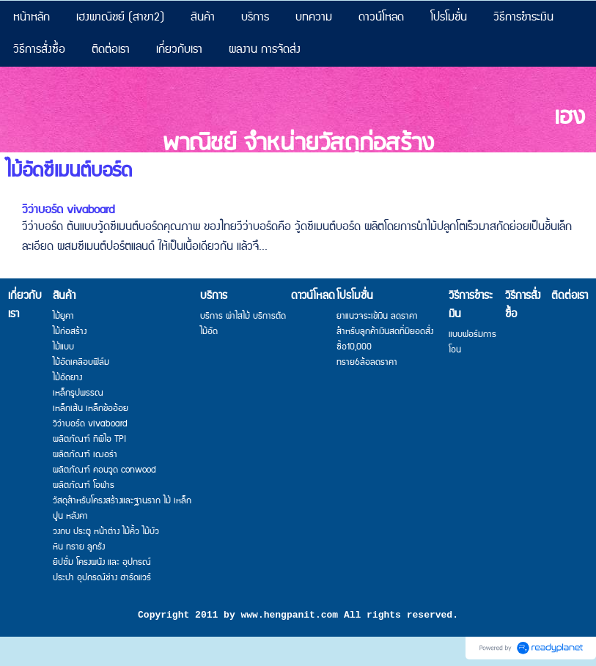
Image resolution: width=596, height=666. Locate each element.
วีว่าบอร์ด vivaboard (68, 210)
